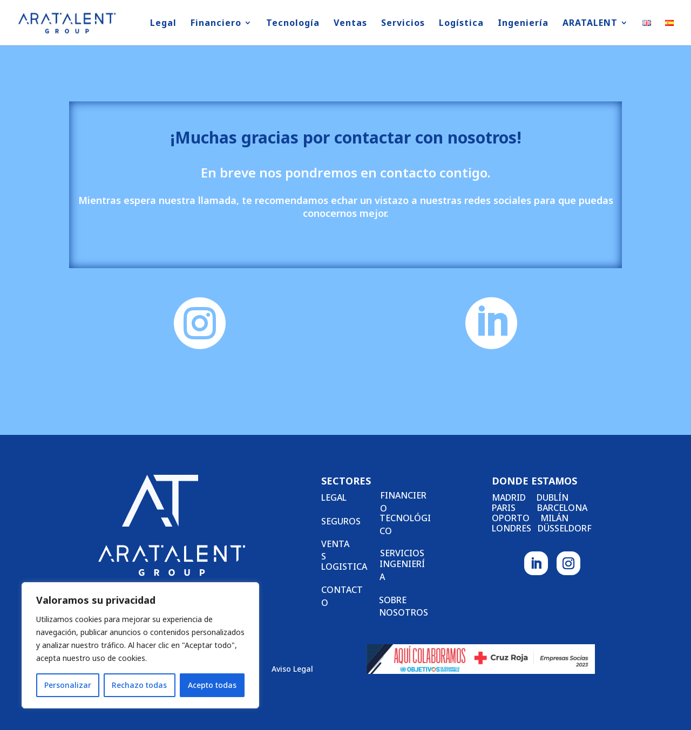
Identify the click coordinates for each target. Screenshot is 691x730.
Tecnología (293, 24)
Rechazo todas (139, 685)
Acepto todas (212, 685)
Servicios (403, 24)
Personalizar (67, 685)
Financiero (216, 24)
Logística (461, 24)
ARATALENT (590, 24)
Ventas (350, 24)
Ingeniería (523, 24)
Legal (163, 24)
